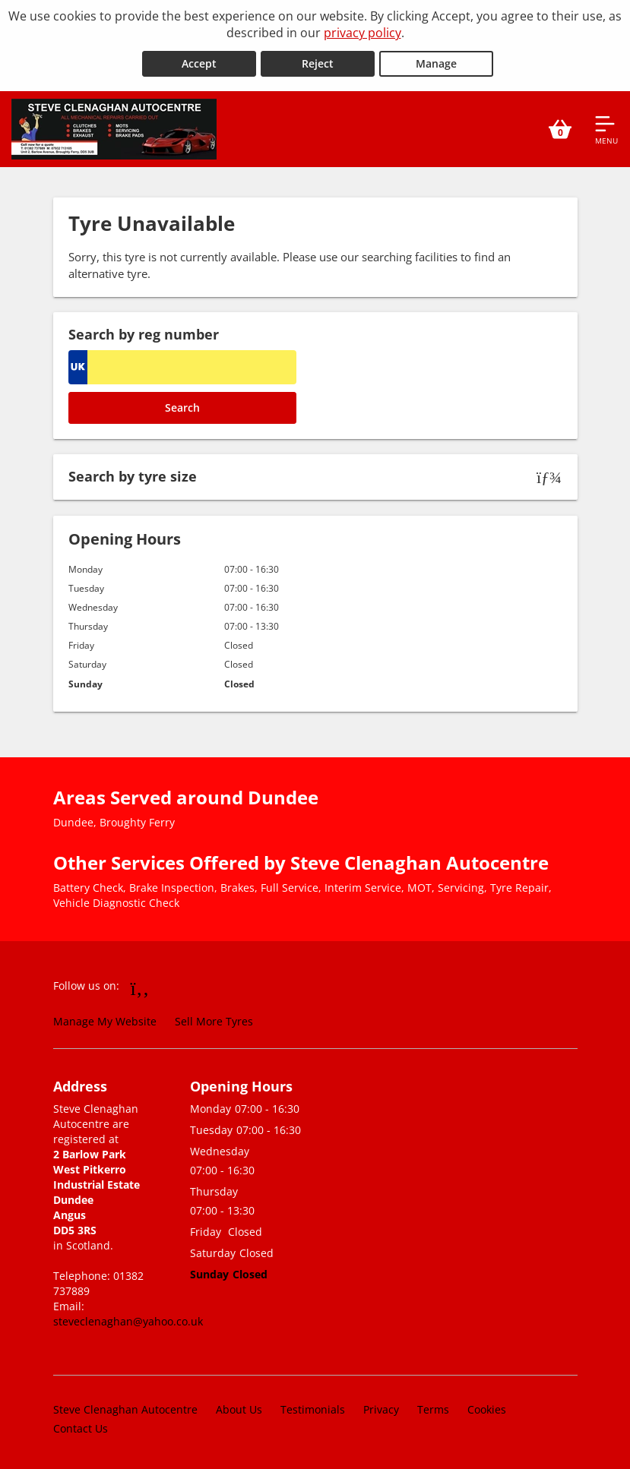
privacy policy (362, 32)
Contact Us (80, 1427)
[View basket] (560, 127)
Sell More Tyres (214, 1019)
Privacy (381, 1408)
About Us (239, 1408)
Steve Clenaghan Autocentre (125, 1408)
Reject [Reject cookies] (318, 62)
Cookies (486, 1408)
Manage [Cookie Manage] (436, 62)
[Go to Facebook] (140, 986)
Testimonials (312, 1408)
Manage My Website (105, 1019)
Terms (433, 1408)
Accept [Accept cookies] (199, 62)
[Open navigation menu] (606, 127)
